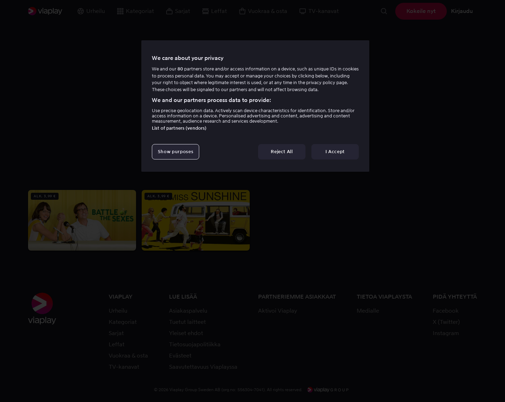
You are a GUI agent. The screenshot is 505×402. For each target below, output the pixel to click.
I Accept (335, 151)
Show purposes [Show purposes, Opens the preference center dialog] (175, 151)
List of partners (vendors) (179, 128)
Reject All (282, 151)
